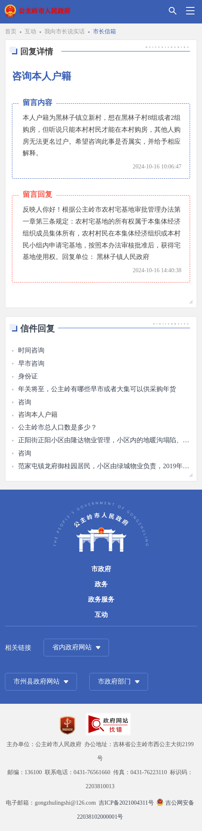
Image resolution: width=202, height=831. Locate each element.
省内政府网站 (72, 647)
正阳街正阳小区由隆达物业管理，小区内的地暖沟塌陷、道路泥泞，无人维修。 (104, 440)
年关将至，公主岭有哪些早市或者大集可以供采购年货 (97, 388)
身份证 (28, 376)
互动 (30, 31)
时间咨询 (31, 350)
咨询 (24, 402)
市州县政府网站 (37, 681)
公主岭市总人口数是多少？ (57, 427)
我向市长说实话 (64, 31)
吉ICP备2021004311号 (126, 802)
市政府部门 (114, 681)
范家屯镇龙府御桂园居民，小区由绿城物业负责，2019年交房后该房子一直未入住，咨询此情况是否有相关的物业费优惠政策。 (104, 465)
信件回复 (37, 328)
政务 (101, 584)
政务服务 (101, 599)
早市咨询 (31, 363)
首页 (10, 31)
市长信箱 (104, 31)
